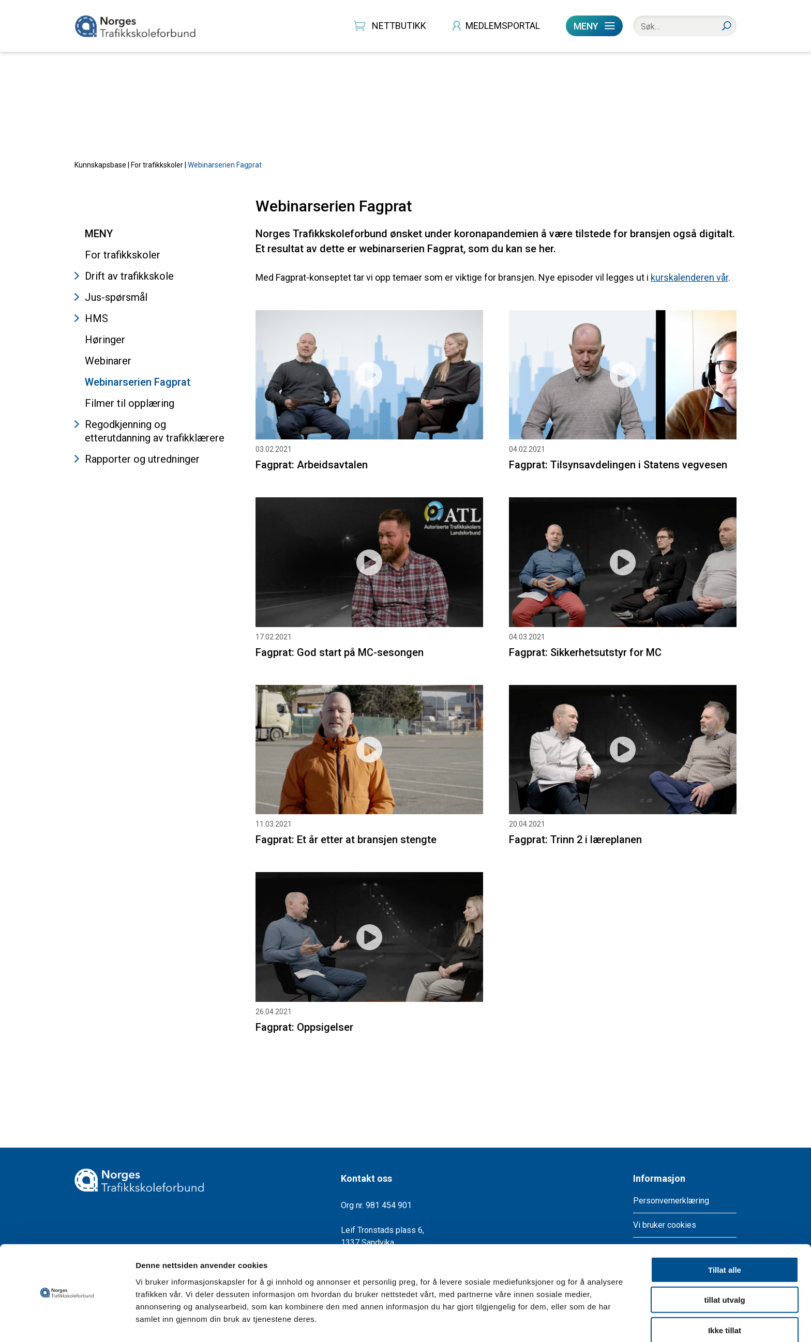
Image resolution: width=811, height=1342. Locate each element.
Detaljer (550, 1321)
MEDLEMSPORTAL (502, 25)
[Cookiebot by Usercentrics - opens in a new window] (67, 1322)
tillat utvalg (724, 1269)
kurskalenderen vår (689, 285)
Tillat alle (724, 1238)
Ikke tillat (724, 1299)
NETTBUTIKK (399, 25)
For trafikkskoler (157, 173)
